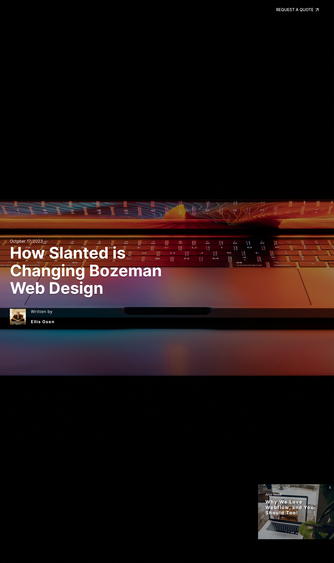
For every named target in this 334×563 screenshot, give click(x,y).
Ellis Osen (42, 321)
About (94, 9)
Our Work (67, 9)
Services (39, 9)
